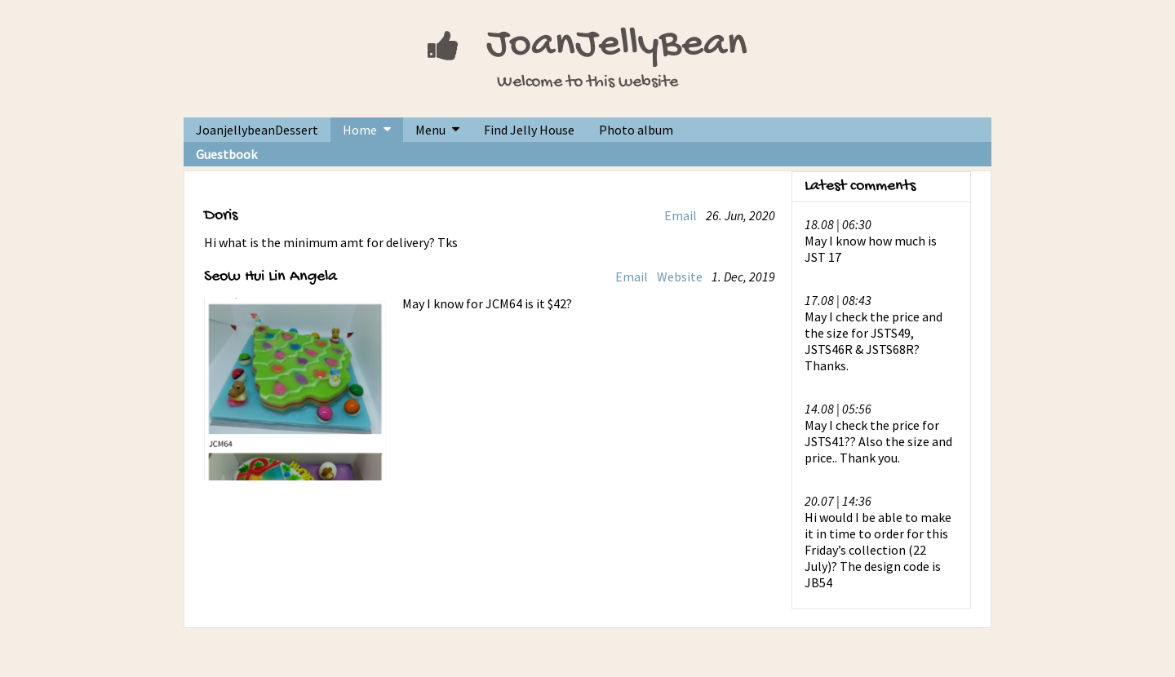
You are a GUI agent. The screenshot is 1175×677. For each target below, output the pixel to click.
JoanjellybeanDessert (257, 130)
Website (680, 276)
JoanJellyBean (616, 45)
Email (680, 215)
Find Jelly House (529, 130)
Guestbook (226, 154)
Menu (430, 130)
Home (360, 130)
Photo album (636, 130)
